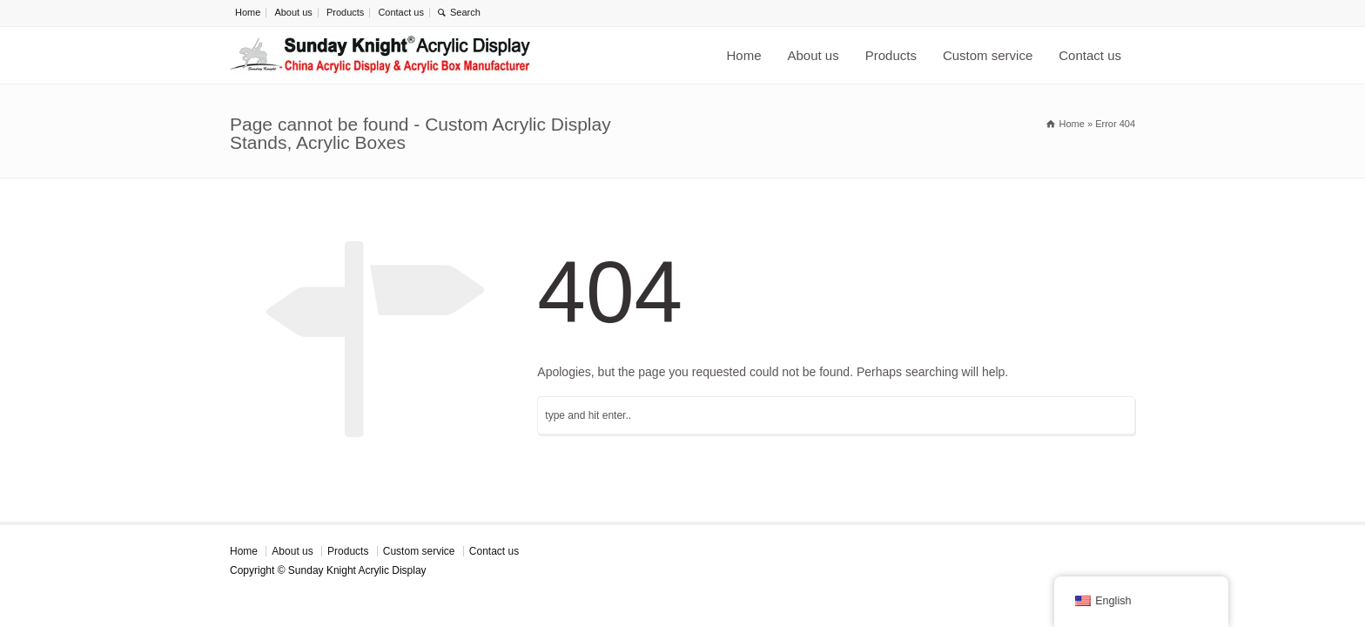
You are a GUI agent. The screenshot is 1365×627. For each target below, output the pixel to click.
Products (345, 12)
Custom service (987, 55)
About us (293, 12)
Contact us (401, 12)
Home (247, 12)
